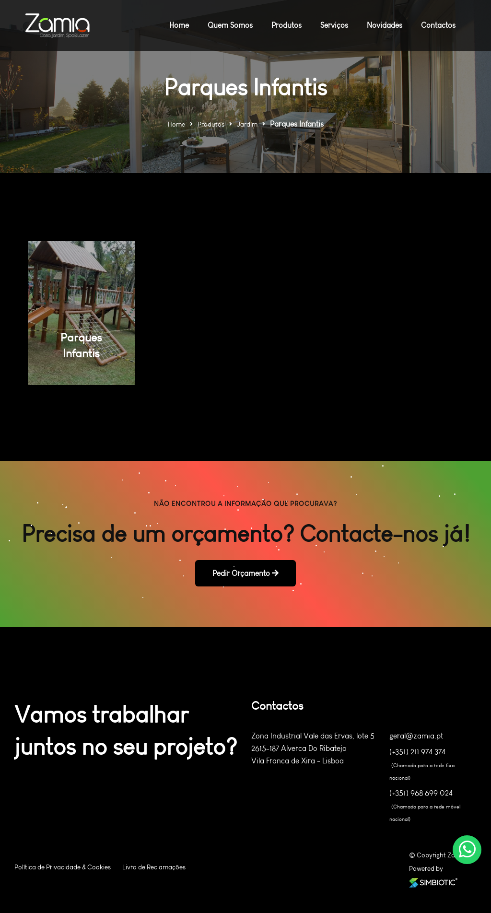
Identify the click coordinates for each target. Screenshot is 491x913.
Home (176, 124)
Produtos (211, 124)
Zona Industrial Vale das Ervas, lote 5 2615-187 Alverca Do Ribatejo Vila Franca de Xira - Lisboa (312, 748)
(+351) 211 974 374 (417, 752)
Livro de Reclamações (154, 867)
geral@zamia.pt (416, 735)
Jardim (247, 124)
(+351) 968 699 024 (421, 793)
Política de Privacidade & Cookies (62, 867)
